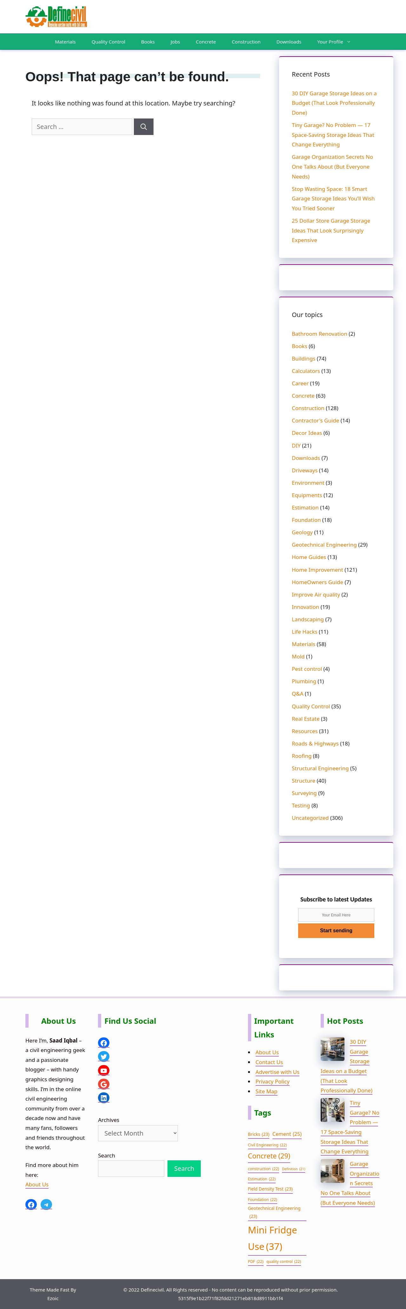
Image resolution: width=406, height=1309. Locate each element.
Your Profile (337, 41)
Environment (308, 482)
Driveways (305, 470)
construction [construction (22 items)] (263, 1168)
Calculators (306, 370)
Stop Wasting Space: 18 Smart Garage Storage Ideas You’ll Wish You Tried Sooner (333, 198)
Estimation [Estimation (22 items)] (262, 1179)
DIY (296, 445)
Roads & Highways (315, 743)
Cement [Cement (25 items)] (287, 1134)
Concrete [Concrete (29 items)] (269, 1156)
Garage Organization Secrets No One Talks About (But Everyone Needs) (332, 166)
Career (300, 383)
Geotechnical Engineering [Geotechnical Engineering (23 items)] (274, 1212)
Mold (298, 656)
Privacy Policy (273, 1081)
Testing (301, 805)
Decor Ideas (307, 432)
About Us (37, 1184)
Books (148, 41)
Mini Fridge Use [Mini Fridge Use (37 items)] (272, 1239)
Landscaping (308, 619)
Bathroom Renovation (319, 333)
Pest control (307, 668)
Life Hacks (305, 631)
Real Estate (306, 718)
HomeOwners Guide (317, 582)
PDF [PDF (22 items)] (256, 1261)
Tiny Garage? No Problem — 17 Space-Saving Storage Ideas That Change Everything (333, 134)
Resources (305, 731)
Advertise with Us (278, 1072)
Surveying (304, 793)
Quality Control (108, 41)
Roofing (301, 755)
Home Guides (309, 557)
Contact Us (269, 1062)
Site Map (267, 1091)
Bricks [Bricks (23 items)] (259, 1134)
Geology (302, 532)
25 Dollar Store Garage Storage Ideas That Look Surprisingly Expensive (331, 230)
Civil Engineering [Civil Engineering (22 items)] (267, 1145)
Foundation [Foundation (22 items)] (262, 1199)
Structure (303, 780)
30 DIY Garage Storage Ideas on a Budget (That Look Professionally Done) (334, 103)
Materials (65, 41)
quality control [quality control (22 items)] (283, 1261)
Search (106, 1155)
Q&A (298, 693)
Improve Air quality (316, 594)
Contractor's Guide (315, 420)
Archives (108, 1119)
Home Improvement (317, 569)
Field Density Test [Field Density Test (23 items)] (270, 1189)
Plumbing (304, 681)
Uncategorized (310, 817)
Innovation (305, 607)
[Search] (144, 126)
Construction (246, 41)
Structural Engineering (320, 768)
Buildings (303, 358)
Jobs (175, 41)
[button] (350, 41)
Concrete (206, 41)
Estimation (305, 507)
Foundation (306, 519)
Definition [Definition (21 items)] (293, 1169)
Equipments (307, 495)
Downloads (289, 41)
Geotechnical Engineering (324, 544)
